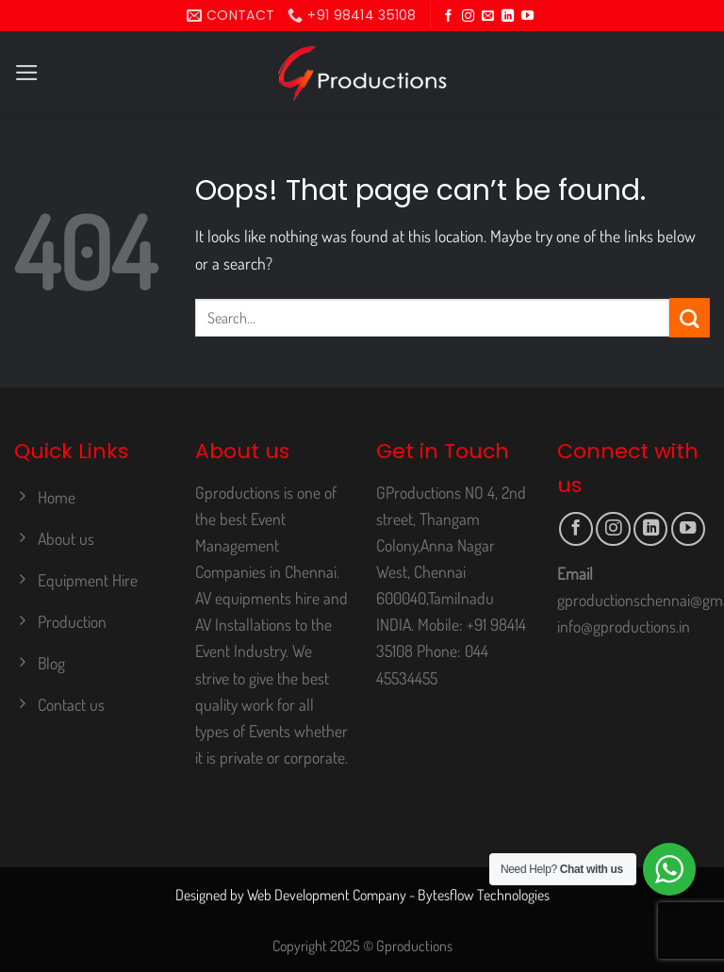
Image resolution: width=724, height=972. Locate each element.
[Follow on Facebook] (448, 16)
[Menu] (27, 72)
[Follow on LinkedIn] (508, 16)
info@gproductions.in (623, 626)
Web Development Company (326, 894)
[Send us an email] (488, 16)
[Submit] (689, 318)
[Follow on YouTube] (527, 16)
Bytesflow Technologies (484, 894)
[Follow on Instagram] (468, 16)
